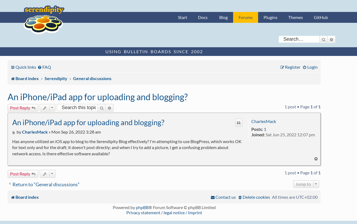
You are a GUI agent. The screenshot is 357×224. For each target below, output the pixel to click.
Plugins (270, 17)
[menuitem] (44, 67)
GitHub (321, 17)
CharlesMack (263, 121)
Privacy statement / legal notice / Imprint (164, 212)
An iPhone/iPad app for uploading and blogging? (98, 97)
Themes (295, 17)
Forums (246, 17)
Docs (203, 17)
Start (182, 17)
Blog (223, 17)
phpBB (142, 207)
